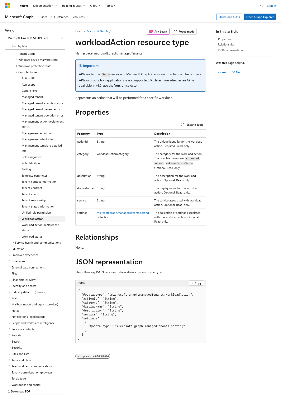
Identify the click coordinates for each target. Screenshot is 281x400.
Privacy (91, 387)
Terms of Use (112, 387)
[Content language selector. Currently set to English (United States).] (24, 377)
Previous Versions (38, 387)
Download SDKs (229, 17)
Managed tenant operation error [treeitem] (42, 79)
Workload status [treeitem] (32, 200)
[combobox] (35, 38)
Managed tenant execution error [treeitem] (42, 67)
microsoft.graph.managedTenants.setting (123, 213)
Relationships (226, 44)
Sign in (271, 6)
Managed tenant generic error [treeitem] (41, 73)
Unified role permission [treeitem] (36, 176)
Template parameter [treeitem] (34, 139)
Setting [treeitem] (26, 133)
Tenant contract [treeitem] (32, 151)
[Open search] (261, 5)
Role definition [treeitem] (31, 127)
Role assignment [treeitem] (32, 121)
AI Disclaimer (13, 387)
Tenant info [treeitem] (29, 158)
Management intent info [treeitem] (37, 103)
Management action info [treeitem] (37, 97)
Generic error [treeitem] (30, 54)
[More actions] (202, 31)
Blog (57, 387)
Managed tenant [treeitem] (32, 60)
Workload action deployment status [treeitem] (40, 191)
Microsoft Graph (97, 31)
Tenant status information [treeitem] (38, 170)
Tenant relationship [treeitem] (34, 164)
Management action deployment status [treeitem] (43, 87)
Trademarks (132, 387)
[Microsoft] (7, 5)
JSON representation (231, 50)
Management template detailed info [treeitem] (42, 111)
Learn (78, 31)
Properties (224, 39)
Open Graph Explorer (260, 17)
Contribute (75, 387)
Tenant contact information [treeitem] (39, 145)
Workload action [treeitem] (32, 182)
